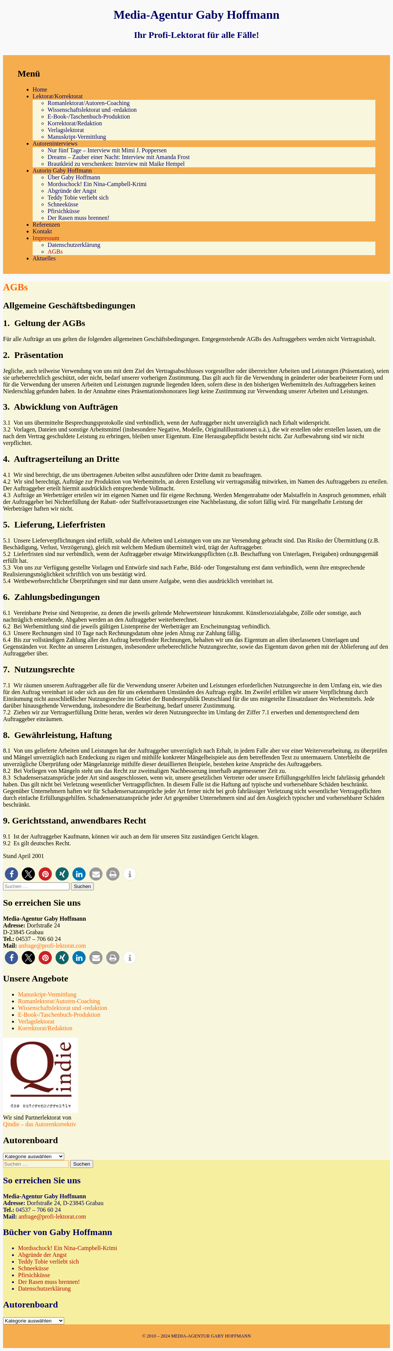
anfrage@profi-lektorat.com (52, 945)
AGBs (55, 251)
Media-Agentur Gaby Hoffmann (196, 14)
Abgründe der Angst (72, 191)
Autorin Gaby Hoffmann (62, 170)
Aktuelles (44, 258)
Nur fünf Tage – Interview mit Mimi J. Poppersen (107, 150)
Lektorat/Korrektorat (58, 96)
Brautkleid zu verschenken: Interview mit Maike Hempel (116, 164)
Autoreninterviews (55, 143)
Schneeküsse (63, 204)
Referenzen (46, 224)
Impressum (46, 238)
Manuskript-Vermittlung (77, 137)
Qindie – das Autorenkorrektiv (39, 1124)
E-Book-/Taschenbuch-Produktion (89, 116)
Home (40, 89)
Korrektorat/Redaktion (75, 123)
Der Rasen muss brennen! (79, 218)
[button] (11, 874)
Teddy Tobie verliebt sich (78, 197)
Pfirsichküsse (64, 211)
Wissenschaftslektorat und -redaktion (92, 110)
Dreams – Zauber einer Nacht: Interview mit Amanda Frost (119, 157)
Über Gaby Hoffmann (74, 177)
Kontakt (42, 231)
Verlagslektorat (66, 130)
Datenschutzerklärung (74, 245)
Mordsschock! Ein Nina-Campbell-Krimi (97, 184)
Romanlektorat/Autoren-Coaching (89, 103)
